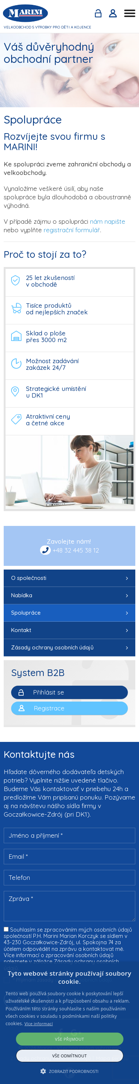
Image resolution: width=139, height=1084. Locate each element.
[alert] (69, 1023)
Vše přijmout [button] (69, 1039)
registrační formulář (72, 230)
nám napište (107, 221)
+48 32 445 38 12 (76, 550)
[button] (69, 1071)
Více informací (38, 1023)
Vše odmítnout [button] (69, 1055)
